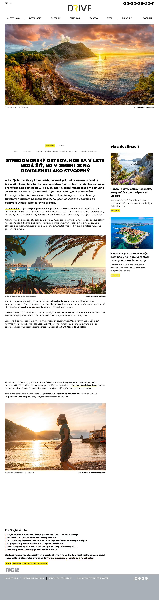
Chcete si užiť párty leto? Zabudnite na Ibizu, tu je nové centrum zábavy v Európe (46, 540)
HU (10, 3)
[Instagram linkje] (128, 3)
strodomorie (43, 563)
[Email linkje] (138, 3)
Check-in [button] (55, 18)
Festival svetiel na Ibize (84, 385)
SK (6, 3)
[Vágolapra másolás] (16, 570)
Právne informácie (60, 578)
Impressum (11, 578)
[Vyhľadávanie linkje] (152, 3)
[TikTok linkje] (131, 3)
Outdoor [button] (75, 18)
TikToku (48, 558)
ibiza (24, 563)
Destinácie (50, 146)
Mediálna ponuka (33, 578)
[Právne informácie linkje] (145, 3)
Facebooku (87, 558)
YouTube (73, 558)
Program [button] (146, 18)
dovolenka (17, 563)
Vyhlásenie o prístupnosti (92, 578)
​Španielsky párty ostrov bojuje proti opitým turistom (32, 549)
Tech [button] (110, 18)
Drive (15, 151)
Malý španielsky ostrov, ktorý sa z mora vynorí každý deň (34, 543)
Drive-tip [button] (127, 18)
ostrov (8, 563)
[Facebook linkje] (124, 3)
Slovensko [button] (13, 18)
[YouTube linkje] (135, 3)
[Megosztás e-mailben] (12, 570)
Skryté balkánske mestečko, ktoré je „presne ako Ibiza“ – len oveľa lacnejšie (43, 534)
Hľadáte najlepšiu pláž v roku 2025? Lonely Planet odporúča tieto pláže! (41, 546)
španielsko (32, 563)
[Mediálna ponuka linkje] (149, 3)
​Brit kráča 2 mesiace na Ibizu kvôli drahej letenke (31, 537)
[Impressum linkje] (142, 3)
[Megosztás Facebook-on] (7, 570)
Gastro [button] (94, 18)
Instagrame (60, 558)
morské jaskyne (28, 307)
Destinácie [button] (35, 18)
